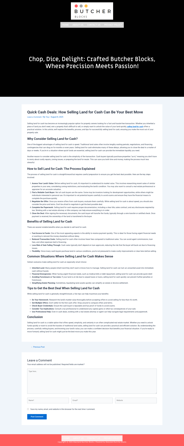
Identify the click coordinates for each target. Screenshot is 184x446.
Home (65, 24)
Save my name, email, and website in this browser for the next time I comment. (62, 411)
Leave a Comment (34, 116)
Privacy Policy (113, 24)
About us (78, 24)
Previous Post (38, 346)
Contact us (93, 24)
